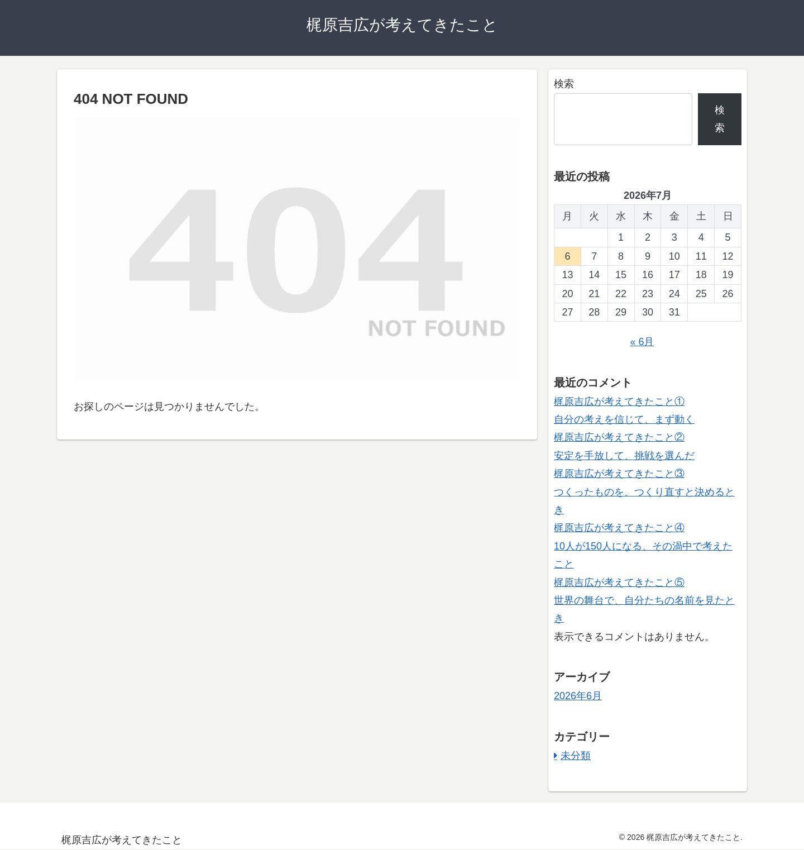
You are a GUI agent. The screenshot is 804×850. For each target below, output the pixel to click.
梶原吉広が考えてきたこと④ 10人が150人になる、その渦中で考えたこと (643, 546)
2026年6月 (578, 695)
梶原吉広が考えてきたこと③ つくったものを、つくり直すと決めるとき (644, 491)
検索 (564, 83)
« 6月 (642, 341)
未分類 (576, 755)
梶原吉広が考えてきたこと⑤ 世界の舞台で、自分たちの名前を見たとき (644, 600)
